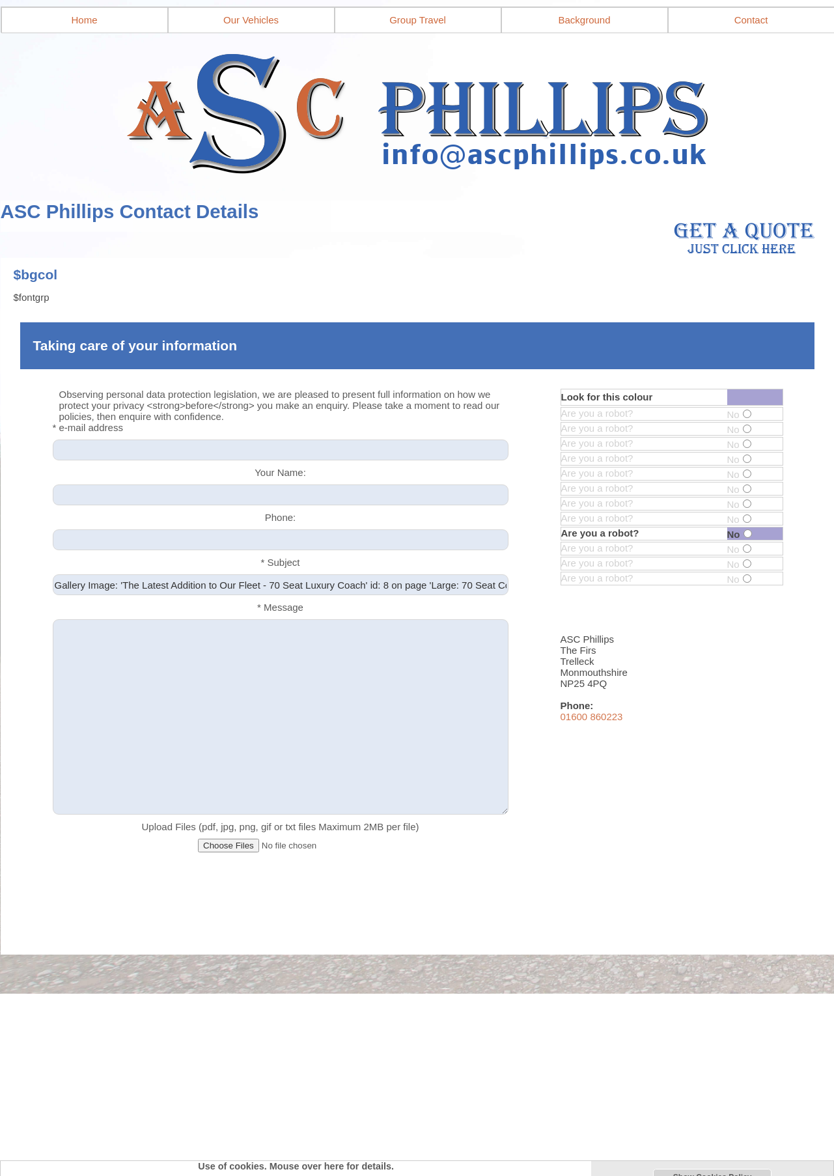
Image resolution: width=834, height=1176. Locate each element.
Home (84, 19)
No (739, 414)
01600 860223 (592, 716)
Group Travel (417, 19)
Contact (751, 19)
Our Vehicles (251, 19)
